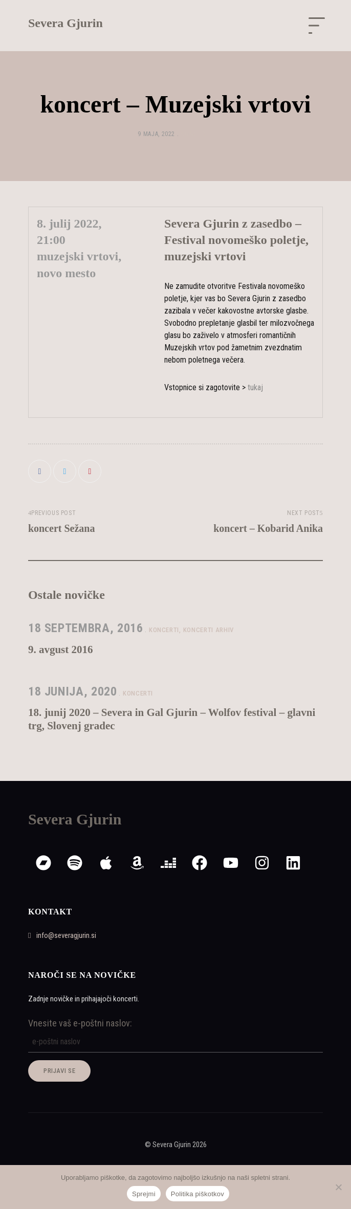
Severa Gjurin (65, 23)
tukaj (255, 387)
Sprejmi (144, 1194)
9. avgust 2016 (60, 649)
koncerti (196, 134)
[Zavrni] (338, 1187)
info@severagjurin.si (62, 935)
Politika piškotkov (197, 1194)
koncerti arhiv (208, 630)
